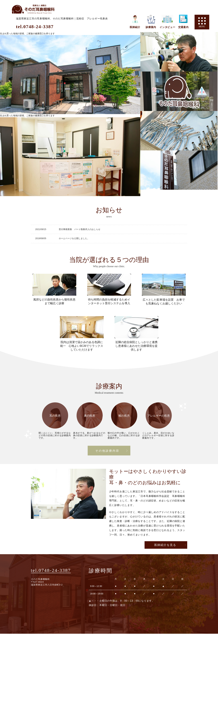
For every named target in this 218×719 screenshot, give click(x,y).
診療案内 (151, 27)
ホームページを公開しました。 (74, 238)
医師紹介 (135, 27)
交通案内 (183, 27)
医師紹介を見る (165, 545)
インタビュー (167, 27)
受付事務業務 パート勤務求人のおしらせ (79, 229)
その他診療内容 (107, 450)
